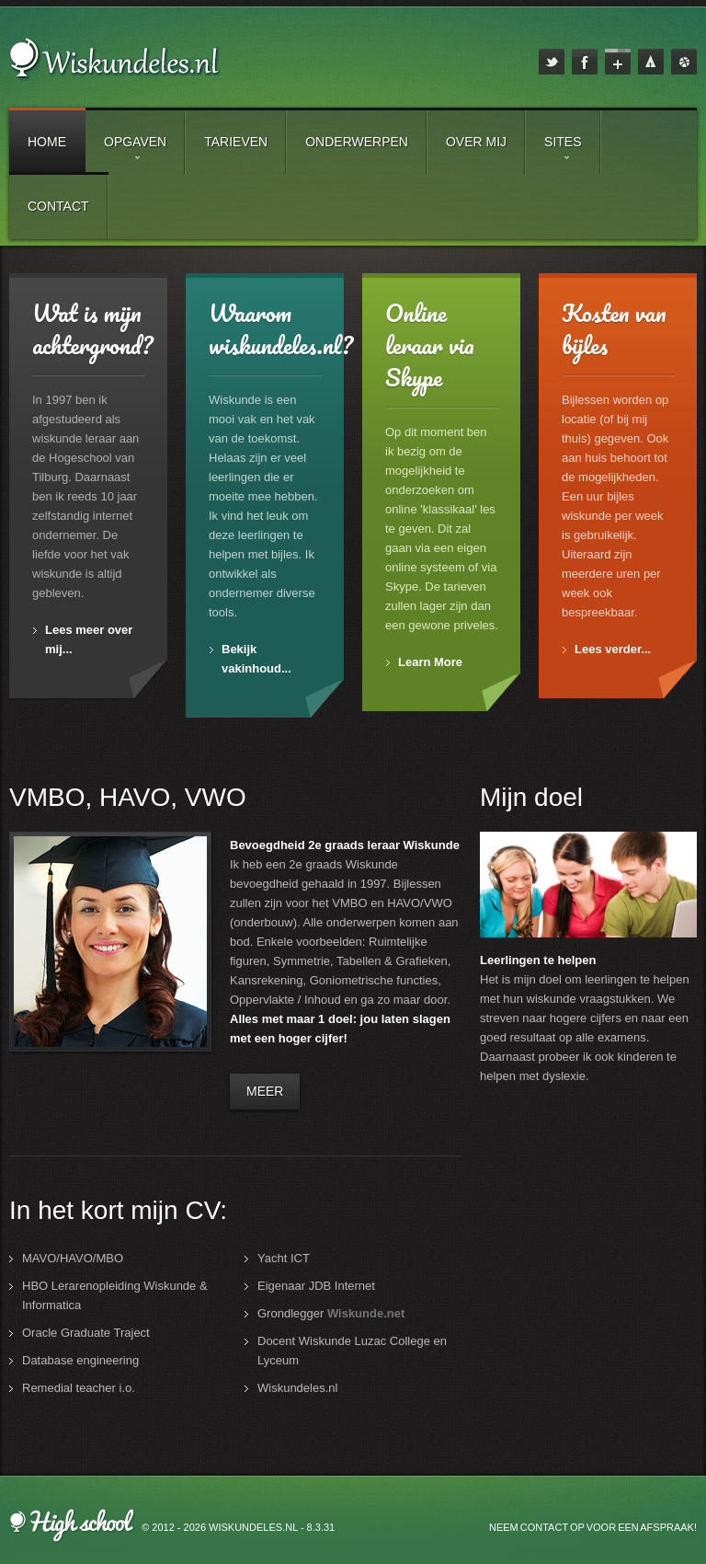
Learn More (430, 662)
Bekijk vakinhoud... (256, 658)
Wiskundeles (121, 65)
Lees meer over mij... (88, 639)
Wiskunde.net (365, 1313)
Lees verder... (613, 649)
